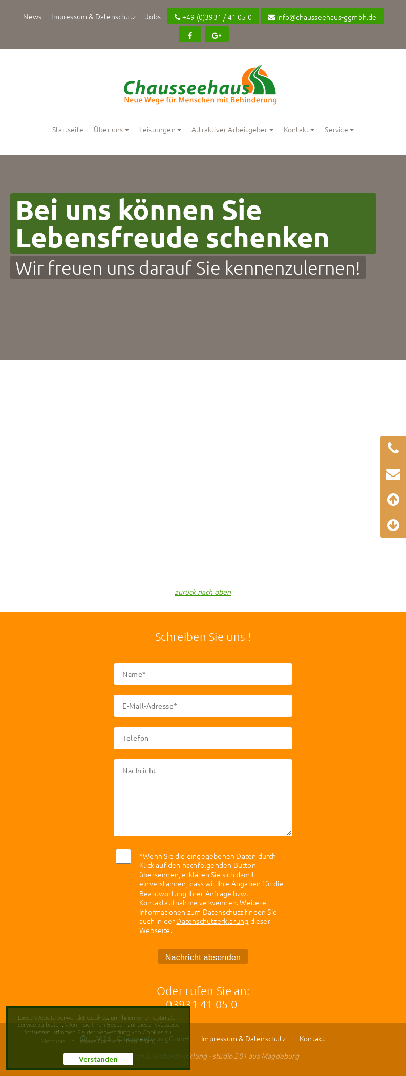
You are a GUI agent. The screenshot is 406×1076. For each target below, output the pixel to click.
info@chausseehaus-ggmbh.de (322, 17)
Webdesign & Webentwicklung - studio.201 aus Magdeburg (203, 1055)
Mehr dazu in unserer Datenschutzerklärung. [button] (98, 1041)
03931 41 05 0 (201, 1003)
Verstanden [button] (98, 1058)
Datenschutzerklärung (212, 921)
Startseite (67, 129)
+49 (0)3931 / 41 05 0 (213, 17)
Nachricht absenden (203, 957)
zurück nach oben (203, 591)
